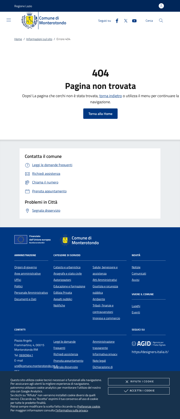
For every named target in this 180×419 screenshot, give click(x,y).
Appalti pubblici (62, 299)
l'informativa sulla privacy (71, 410)
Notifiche (59, 305)
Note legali (99, 360)
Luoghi (136, 306)
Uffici (17, 279)
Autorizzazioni (62, 279)
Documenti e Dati (25, 299)
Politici (18, 286)
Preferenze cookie (88, 406)
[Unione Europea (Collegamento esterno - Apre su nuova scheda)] (33, 240)
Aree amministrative (27, 273)
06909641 (26, 355)
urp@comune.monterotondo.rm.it (36, 365)
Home (18, 39)
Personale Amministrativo (31, 292)
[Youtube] (132, 20)
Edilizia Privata (62, 292)
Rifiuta (138, 381)
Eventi (136, 312)
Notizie (136, 267)
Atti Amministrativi (105, 279)
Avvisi (135, 279)
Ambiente (99, 299)
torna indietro (110, 96)
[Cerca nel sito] (161, 20)
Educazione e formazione (69, 286)
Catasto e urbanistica (66, 267)
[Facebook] (115, 20)
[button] (23, 6)
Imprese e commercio (106, 318)
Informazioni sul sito (39, 39)
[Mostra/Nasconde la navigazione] (8, 20)
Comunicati (139, 273)
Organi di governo (25, 267)
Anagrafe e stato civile (67, 273)
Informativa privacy (105, 354)
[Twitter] (124, 20)
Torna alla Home (100, 113)
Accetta (139, 390)
